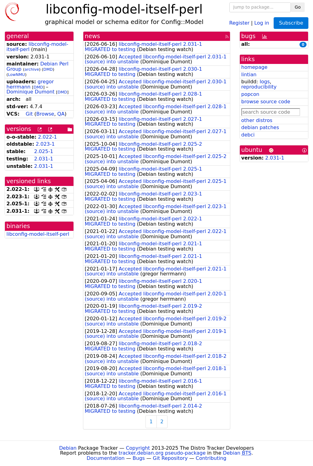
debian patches (260, 127)
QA (61, 114)
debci (248, 135)
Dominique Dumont (30, 92)
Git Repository (170, 458)
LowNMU (16, 74)
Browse (45, 114)
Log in (261, 23)
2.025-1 (43, 151)
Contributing (211, 458)
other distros (256, 120)
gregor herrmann (30, 84)
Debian (68, 448)
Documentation (106, 458)
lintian (249, 74)
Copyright (138, 448)
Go (298, 7)
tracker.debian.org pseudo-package (162, 453)
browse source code (265, 102)
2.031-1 (43, 159)
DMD (48, 69)
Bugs (139, 458)
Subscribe (291, 23)
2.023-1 (45, 144)
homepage (254, 67)
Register (239, 23)
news (92, 36)
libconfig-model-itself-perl (37, 234)
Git (29, 114)
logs (265, 82)
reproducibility (259, 87)
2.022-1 (47, 137)
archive (32, 69)
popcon (250, 94)
